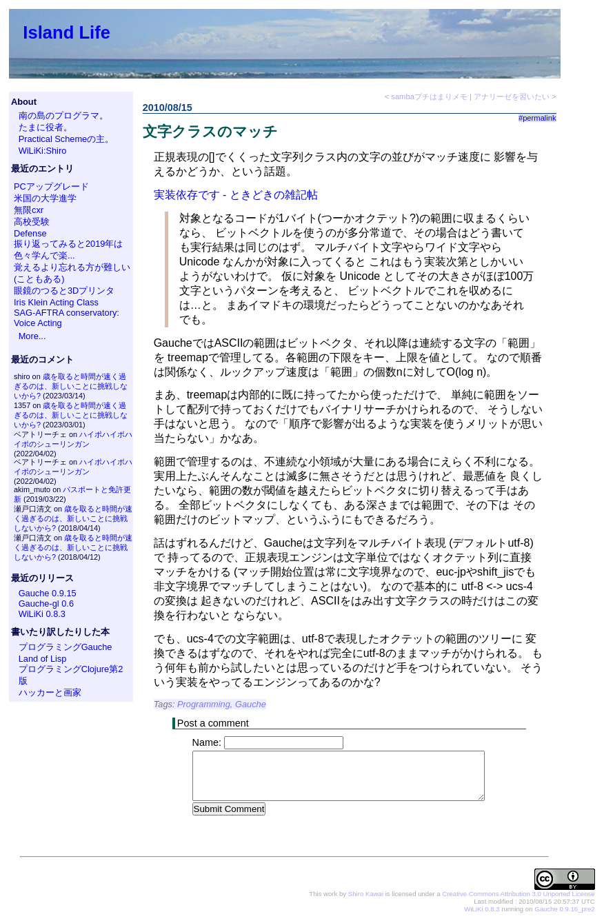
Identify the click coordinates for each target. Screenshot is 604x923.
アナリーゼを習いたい (512, 96)
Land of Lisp (43, 658)
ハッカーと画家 (50, 692)
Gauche (250, 704)
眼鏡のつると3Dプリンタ (64, 290)
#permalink (537, 118)
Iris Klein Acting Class (56, 302)
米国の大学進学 (45, 198)
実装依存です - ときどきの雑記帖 (236, 195)
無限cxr (28, 210)
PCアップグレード (51, 186)
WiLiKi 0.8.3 (42, 614)
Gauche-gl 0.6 (46, 603)
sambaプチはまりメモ (429, 96)
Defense (30, 233)
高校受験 (32, 221)
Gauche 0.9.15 (48, 593)
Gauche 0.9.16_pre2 (564, 909)
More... (32, 336)
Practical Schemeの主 (62, 139)
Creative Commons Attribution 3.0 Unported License (518, 894)
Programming (203, 704)
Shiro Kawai (365, 894)
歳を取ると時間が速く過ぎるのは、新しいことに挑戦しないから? (71, 386)
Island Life (66, 32)
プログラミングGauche (65, 647)
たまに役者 (41, 127)
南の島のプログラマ (59, 115)
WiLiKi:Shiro (43, 150)
